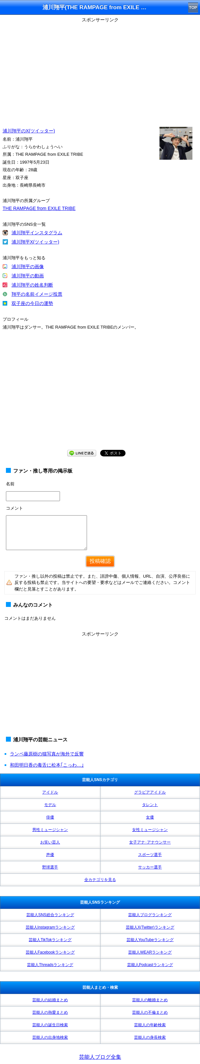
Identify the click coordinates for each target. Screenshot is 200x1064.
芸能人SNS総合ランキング (50, 915)
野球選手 (50, 867)
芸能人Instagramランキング (50, 927)
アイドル (50, 792)
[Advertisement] (100, 71)
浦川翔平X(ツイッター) (35, 241)
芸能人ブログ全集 (100, 1057)
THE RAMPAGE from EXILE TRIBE (39, 208)
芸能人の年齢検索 (150, 1025)
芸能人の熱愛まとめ (50, 1012)
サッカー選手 (150, 867)
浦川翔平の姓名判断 (32, 285)
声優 (50, 854)
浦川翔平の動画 (28, 275)
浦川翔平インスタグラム (37, 232)
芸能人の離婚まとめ (150, 1000)
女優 (150, 817)
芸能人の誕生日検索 (50, 1025)
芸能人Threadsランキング (50, 964)
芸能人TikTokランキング (50, 939)
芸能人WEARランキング (150, 952)
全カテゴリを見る (100, 879)
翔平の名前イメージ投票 (37, 294)
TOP (193, 7)
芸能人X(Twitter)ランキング (150, 927)
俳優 (50, 817)
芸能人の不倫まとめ (150, 1012)
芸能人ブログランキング (150, 915)
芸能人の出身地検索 (50, 1037)
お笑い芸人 (50, 842)
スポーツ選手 (150, 854)
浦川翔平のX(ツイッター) (29, 130)
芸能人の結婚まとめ (50, 1000)
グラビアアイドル (150, 792)
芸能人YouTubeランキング (150, 939)
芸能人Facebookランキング (50, 952)
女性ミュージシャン (150, 829)
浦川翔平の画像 (28, 266)
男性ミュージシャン (50, 829)
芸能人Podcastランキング (150, 964)
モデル (50, 804)
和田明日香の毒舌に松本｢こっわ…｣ (47, 765)
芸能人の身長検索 (150, 1037)
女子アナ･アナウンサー (150, 842)
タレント (150, 804)
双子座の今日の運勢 (32, 303)
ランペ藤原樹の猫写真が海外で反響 (47, 753)
